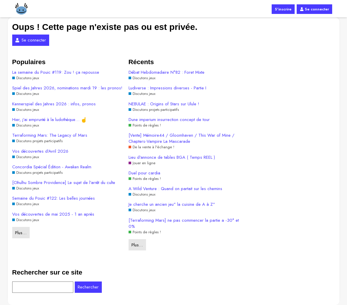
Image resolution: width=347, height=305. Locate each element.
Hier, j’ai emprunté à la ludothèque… (49, 120)
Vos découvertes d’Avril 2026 (40, 151)
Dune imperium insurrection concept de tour (169, 120)
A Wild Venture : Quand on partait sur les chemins (175, 189)
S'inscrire (283, 9)
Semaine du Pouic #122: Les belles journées (53, 198)
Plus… (20, 233)
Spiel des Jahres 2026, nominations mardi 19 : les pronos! (67, 88)
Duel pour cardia (144, 173)
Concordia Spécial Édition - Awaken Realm (51, 167)
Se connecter (314, 9)
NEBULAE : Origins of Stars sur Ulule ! (164, 104)
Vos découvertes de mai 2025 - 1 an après (53, 214)
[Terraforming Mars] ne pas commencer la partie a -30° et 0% (184, 223)
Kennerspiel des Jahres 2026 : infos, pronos (54, 104)
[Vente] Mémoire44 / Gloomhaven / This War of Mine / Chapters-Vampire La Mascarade (181, 138)
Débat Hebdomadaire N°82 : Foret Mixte (166, 72)
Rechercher (88, 287)
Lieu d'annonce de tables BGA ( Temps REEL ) (172, 157)
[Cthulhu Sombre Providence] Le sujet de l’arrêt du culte (63, 183)
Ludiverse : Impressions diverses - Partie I (167, 88)
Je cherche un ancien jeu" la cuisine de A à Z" (172, 204)
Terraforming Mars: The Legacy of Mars (49, 135)
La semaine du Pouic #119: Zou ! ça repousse (55, 72)
